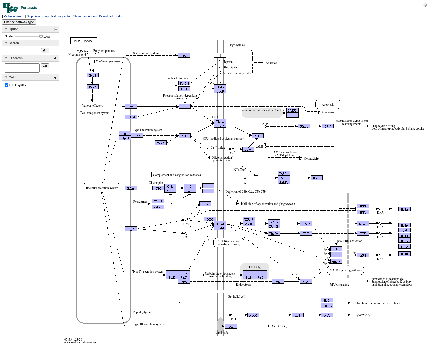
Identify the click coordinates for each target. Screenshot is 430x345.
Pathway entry (61, 16)
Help (118, 16)
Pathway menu (14, 16)
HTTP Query (15, 86)
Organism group (38, 16)
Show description (85, 16)
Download (106, 16)
